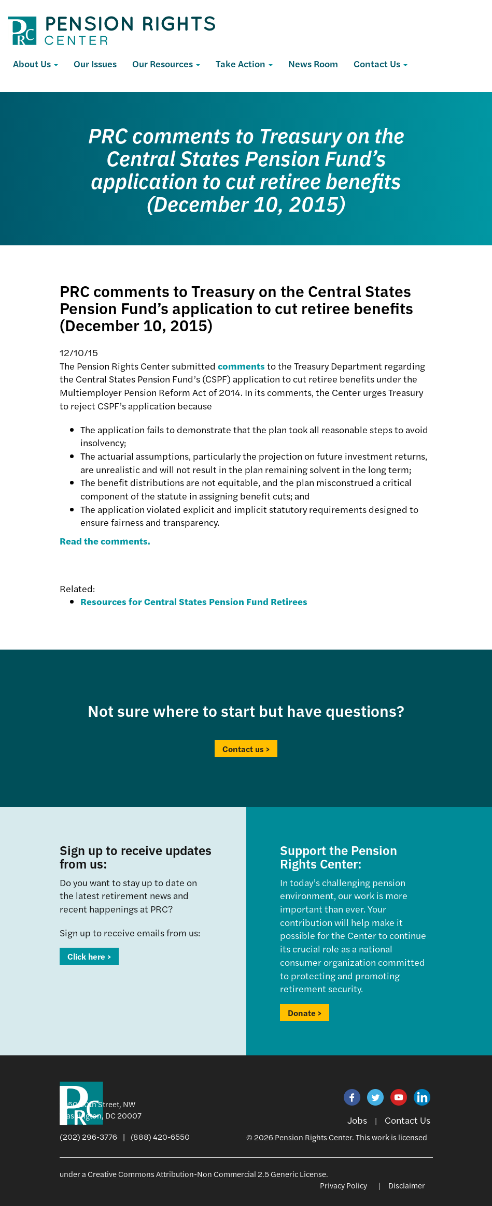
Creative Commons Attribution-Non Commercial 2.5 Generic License (207, 1173)
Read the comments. (105, 540)
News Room (313, 63)
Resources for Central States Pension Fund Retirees (193, 601)
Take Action (244, 63)
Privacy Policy (343, 1185)
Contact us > (246, 749)
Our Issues (95, 63)
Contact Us (380, 63)
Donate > (304, 1013)
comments (241, 365)
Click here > (89, 956)
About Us (35, 63)
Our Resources (166, 63)
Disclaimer (406, 1185)
